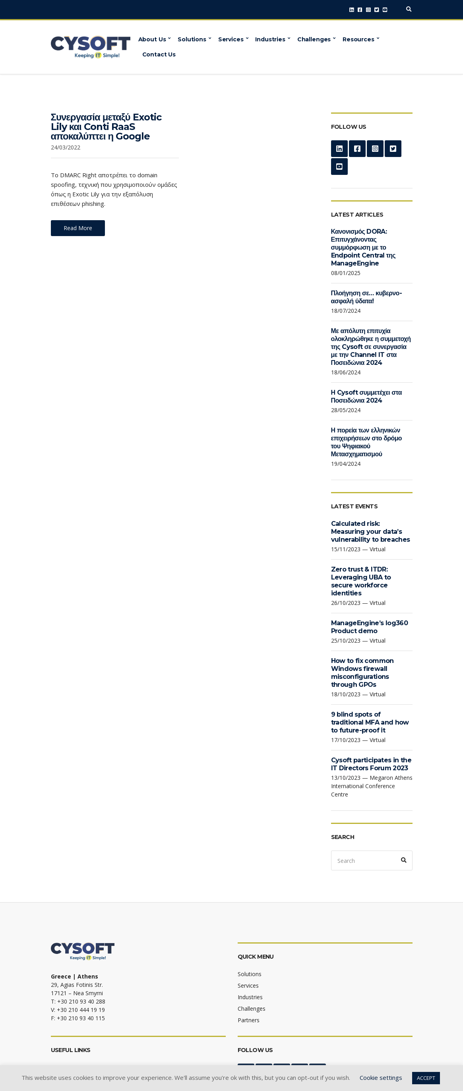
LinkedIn (351, 9)
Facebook (359, 9)
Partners (249, 1020)
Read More (78, 228)
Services (231, 39)
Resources (358, 39)
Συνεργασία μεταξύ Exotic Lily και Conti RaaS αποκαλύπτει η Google (106, 126)
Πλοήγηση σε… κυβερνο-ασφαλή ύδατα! (366, 297)
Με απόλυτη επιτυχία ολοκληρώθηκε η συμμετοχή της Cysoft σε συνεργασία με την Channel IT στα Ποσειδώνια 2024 (371, 346)
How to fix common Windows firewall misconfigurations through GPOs (362, 672)
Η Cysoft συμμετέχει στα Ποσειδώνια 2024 (366, 396)
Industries (270, 39)
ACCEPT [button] (426, 1077)
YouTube (384, 9)
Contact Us (159, 54)
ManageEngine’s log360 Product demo (369, 627)
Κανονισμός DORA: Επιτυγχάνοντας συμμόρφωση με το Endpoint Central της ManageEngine (363, 247)
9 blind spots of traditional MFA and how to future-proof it (370, 722)
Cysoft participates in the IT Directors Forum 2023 (371, 764)
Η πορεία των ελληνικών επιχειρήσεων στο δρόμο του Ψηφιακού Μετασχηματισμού (366, 442)
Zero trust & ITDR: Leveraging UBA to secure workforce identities (361, 581)
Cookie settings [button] (381, 1077)
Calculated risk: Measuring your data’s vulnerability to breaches (370, 531)
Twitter (376, 9)
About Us (152, 39)
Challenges (314, 39)
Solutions (192, 39)
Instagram (368, 9)
